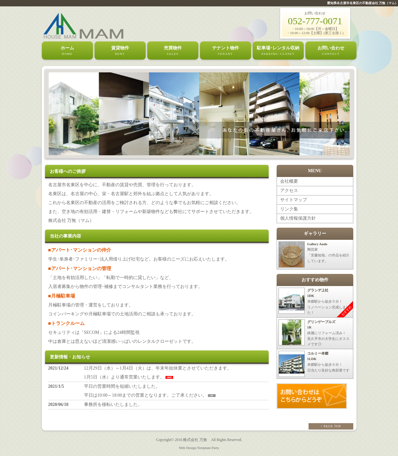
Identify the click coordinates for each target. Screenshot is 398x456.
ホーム (67, 51)
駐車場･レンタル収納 (278, 51)
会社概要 (289, 181)
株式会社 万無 (195, 440)
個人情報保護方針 (298, 218)
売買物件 (172, 51)
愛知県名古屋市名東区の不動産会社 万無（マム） (362, 3)
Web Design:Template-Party (199, 448)
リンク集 (289, 209)
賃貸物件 (120, 51)
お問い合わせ (330, 51)
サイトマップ (293, 199)
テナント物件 (225, 51)
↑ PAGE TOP (331, 426)
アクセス (289, 190)
